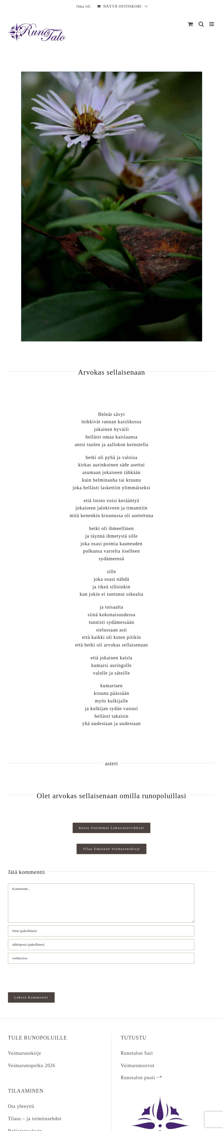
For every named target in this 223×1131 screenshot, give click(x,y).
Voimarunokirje (24, 1053)
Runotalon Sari (137, 1053)
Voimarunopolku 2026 (31, 1065)
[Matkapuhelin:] (212, 24)
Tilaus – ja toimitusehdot (35, 1118)
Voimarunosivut (138, 1065)
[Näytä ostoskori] (190, 24)
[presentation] (44, 975)
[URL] (101, 958)
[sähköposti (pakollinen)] (101, 944)
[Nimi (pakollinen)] (101, 930)
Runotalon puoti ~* (141, 1077)
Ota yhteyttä (21, 1106)
